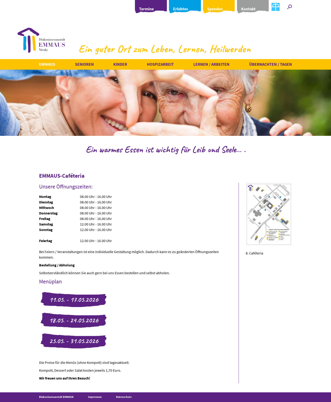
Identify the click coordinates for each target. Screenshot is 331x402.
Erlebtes (172, 6)
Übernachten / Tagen (270, 64)
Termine (135, 6)
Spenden (210, 6)
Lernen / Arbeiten (211, 64)
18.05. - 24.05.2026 (73, 320)
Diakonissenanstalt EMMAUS (56, 397)
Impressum (95, 397)
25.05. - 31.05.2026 (73, 340)
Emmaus (47, 64)
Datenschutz (124, 397)
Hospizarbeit (160, 64)
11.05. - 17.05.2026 (73, 299)
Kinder (120, 64)
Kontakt (246, 6)
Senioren (84, 64)
